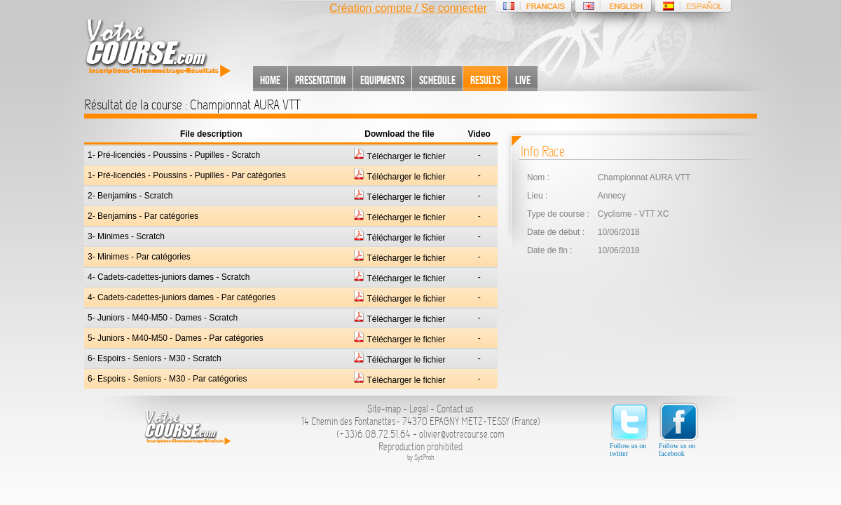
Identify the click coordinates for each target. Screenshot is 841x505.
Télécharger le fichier (399, 156)
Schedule (437, 80)
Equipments (382, 80)
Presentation (320, 80)
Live (523, 80)
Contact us (455, 409)
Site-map (384, 409)
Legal (418, 409)
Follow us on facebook (679, 429)
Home (270, 80)
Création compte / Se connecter (408, 8)
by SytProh (421, 457)
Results (485, 80)
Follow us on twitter (630, 429)
